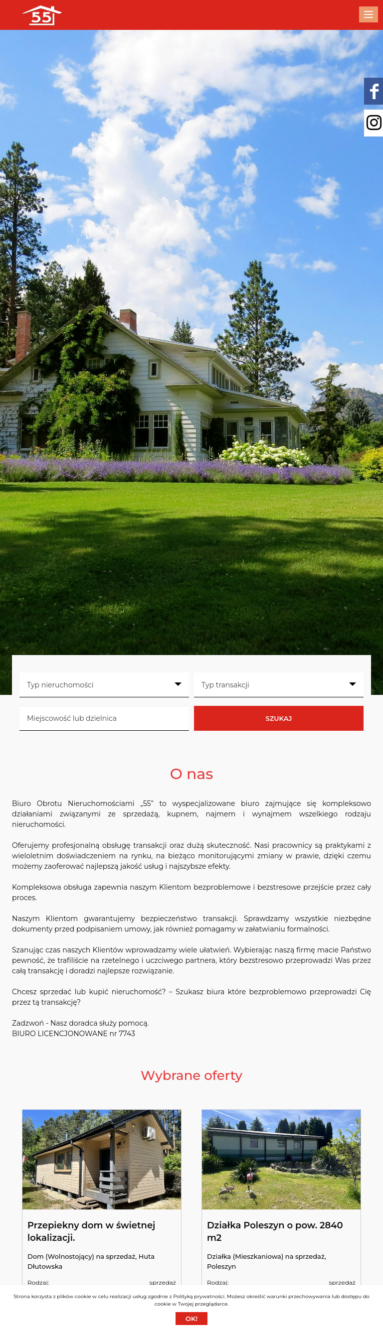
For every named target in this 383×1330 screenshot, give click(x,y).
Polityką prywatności (198, 1296)
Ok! (191, 1319)
